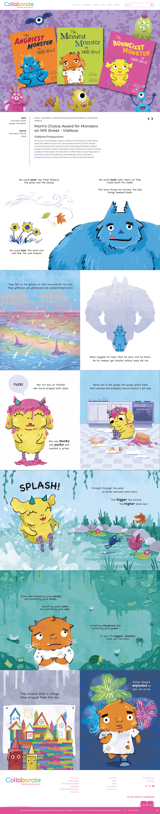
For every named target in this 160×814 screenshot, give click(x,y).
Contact (116, 5)
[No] (157, 810)
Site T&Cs (150, 781)
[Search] (137, 5)
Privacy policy (133, 810)
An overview (86, 5)
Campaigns (74, 786)
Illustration (21, 123)
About (114, 781)
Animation (16, 121)
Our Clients (112, 786)
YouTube (38, 154)
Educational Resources (70, 789)
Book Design (73, 781)
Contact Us (112, 789)
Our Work (76, 5)
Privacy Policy (148, 778)
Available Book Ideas (70, 784)
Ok (124, 810)
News (103, 5)
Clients (109, 5)
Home (37, 118)
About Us (96, 5)
